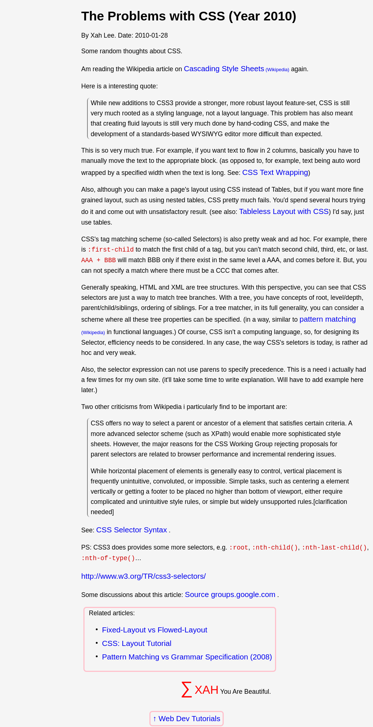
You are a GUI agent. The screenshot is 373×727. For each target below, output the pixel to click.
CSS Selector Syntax (131, 529)
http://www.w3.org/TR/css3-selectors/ (143, 576)
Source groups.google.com (230, 594)
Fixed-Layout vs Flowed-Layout (154, 629)
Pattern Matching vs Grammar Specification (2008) (187, 657)
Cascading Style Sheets (224, 68)
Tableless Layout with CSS (284, 211)
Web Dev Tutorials (189, 718)
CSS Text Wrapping (275, 172)
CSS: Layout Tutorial (137, 643)
